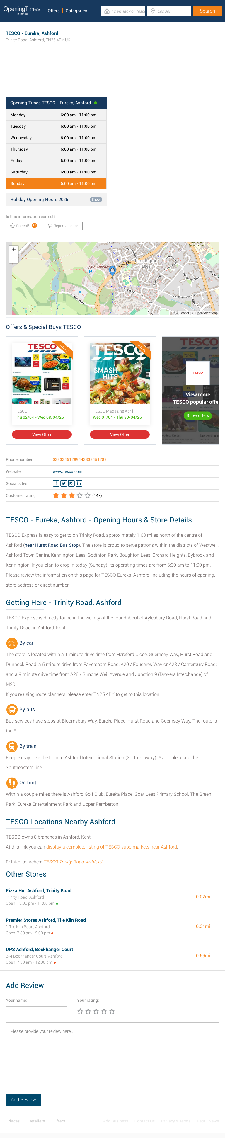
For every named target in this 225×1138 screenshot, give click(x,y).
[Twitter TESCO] (63, 483)
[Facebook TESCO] (56, 483)
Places (13, 1121)
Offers (54, 10)
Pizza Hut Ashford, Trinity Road (38, 890)
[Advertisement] (112, 77)
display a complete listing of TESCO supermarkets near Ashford (111, 847)
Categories (76, 10)
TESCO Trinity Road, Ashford (72, 862)
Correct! (23, 225)
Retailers (36, 1121)
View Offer (42, 434)
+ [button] (14, 250)
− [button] (14, 258)
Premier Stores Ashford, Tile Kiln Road (46, 920)
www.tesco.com (67, 471)
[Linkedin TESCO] (79, 483)
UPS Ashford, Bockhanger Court (39, 949)
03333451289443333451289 (80, 459)
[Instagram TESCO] (71, 483)
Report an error (63, 226)
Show (96, 199)
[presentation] (50, 1082)
